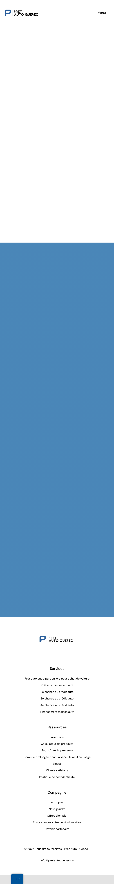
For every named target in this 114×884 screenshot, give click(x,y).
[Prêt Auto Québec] (21, 4)
